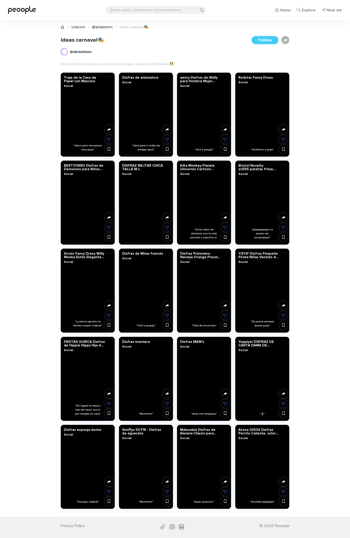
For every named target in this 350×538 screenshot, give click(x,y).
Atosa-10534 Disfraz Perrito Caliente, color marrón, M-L (256, 431)
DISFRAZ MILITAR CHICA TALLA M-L (142, 167)
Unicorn (78, 27)
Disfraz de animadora (140, 77)
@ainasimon (102, 27)
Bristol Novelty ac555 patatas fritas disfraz (255, 167)
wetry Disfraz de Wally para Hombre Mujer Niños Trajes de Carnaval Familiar (201, 79)
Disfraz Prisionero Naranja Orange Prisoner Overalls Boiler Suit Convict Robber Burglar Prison (200, 255)
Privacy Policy (73, 525)
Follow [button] (265, 40)
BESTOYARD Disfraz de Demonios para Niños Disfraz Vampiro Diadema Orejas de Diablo (83, 167)
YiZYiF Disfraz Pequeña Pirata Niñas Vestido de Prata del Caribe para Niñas (258, 255)
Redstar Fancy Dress (255, 77)
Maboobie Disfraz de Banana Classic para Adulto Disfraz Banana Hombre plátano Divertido (199, 431)
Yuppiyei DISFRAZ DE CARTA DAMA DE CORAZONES (256, 343)
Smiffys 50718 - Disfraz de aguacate (141, 431)
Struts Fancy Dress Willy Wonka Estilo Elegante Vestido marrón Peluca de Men (84, 255)
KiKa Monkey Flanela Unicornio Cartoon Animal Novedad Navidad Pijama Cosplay (200, 167)
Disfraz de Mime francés (142, 253)
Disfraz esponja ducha (82, 429)
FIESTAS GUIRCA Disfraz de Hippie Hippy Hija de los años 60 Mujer (84, 343)
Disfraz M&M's (192, 341)
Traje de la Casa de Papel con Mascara (80, 79)
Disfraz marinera (136, 341)
